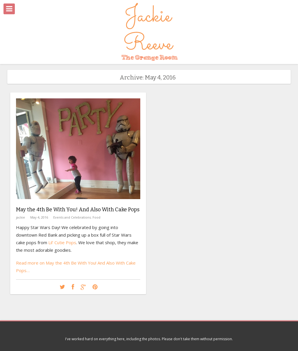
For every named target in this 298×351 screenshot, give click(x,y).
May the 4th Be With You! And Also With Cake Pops (77, 209)
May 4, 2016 (39, 217)
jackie (20, 217)
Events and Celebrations (72, 217)
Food (96, 217)
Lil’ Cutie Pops (62, 242)
